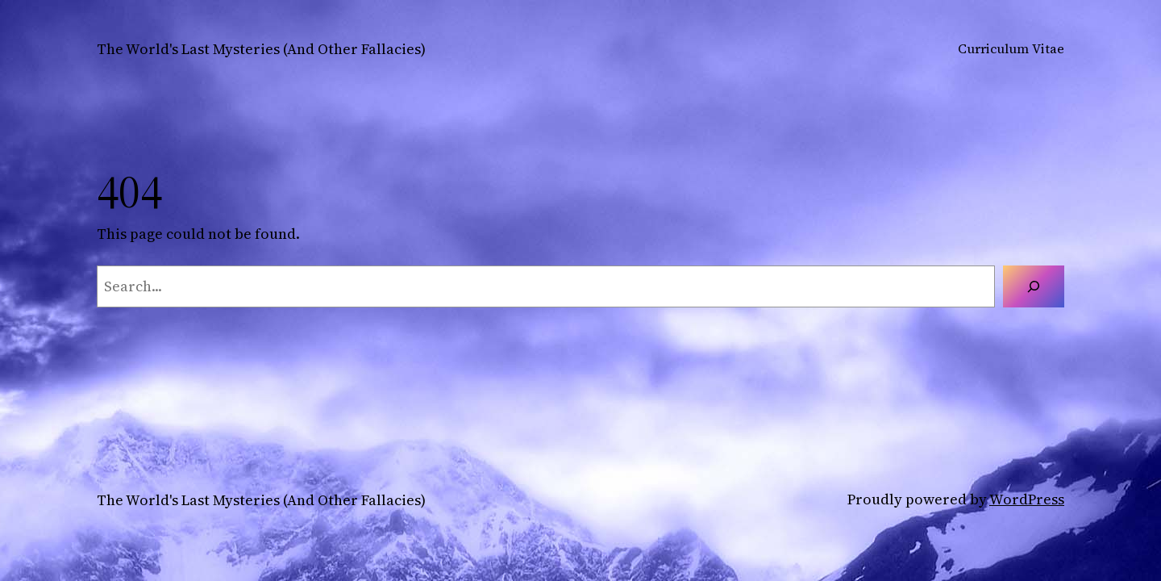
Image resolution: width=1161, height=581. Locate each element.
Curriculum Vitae (1011, 48)
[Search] (1033, 286)
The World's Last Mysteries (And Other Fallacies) (261, 49)
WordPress (1026, 499)
